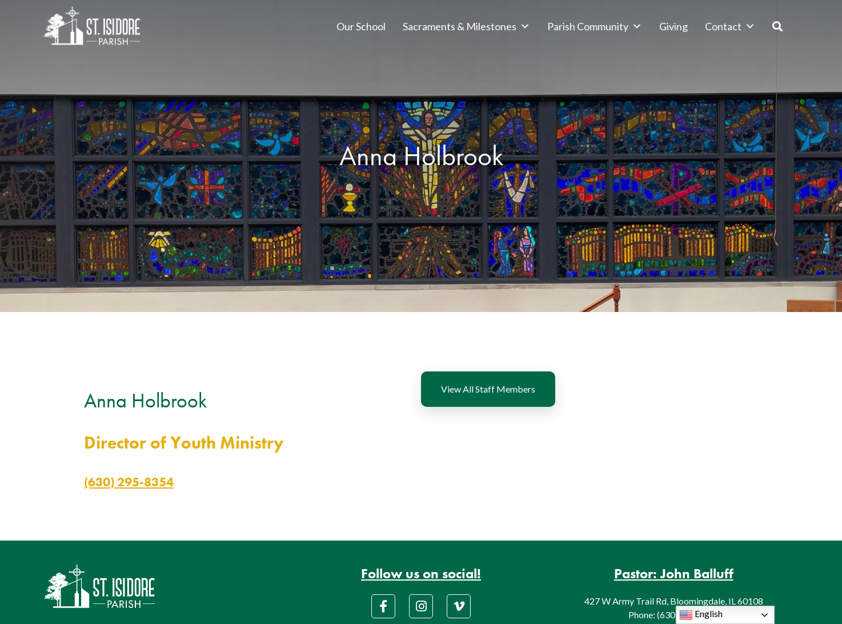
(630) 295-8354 (129, 482)
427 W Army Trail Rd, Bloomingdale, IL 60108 (673, 600)
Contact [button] (730, 26)
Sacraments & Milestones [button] (466, 26)
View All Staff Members (488, 388)
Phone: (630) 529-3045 (673, 614)
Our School (361, 26)
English (701, 615)
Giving (673, 26)
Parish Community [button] (594, 26)
